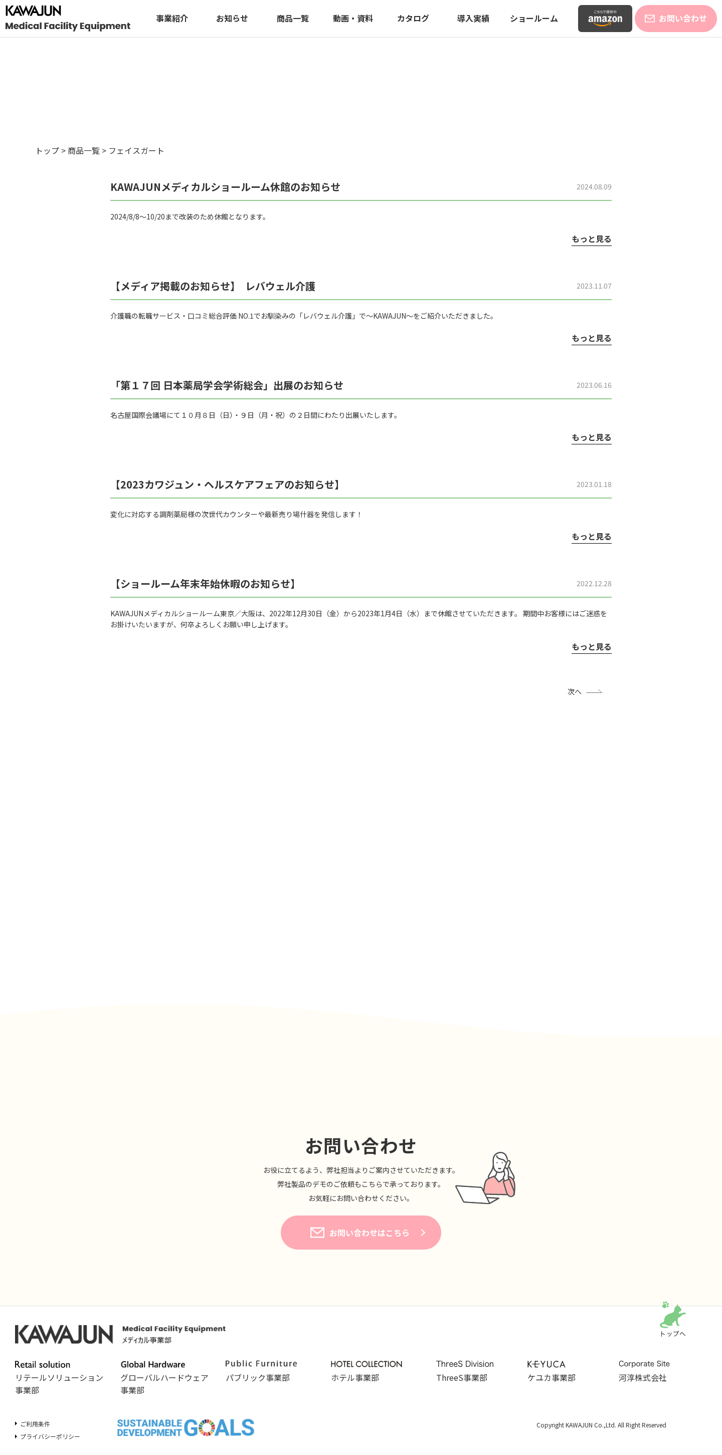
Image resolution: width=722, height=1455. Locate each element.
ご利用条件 (35, 1423)
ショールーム (534, 18)
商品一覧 (293, 18)
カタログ (413, 18)
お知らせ (232, 18)
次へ (575, 691)
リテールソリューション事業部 (59, 1378)
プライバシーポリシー (50, 1436)
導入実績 (473, 18)
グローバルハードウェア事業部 (164, 1378)
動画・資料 (353, 18)
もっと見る (592, 238)
